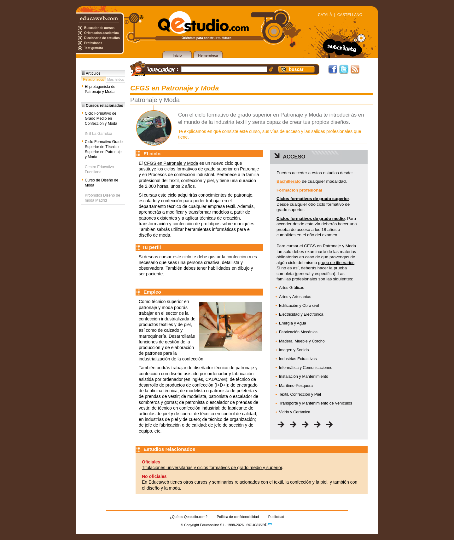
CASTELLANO (349, 15)
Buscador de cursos (99, 28)
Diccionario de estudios (102, 38)
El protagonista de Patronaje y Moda (100, 89)
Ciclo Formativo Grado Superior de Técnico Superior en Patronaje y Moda (104, 149)
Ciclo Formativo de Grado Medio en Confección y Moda (101, 118)
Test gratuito (93, 48)
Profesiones (93, 43)
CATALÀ (325, 15)
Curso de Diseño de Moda (101, 182)
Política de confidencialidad (238, 517)
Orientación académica (101, 33)
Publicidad (276, 517)
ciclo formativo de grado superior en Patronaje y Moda (258, 115)
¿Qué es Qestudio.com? (188, 517)
